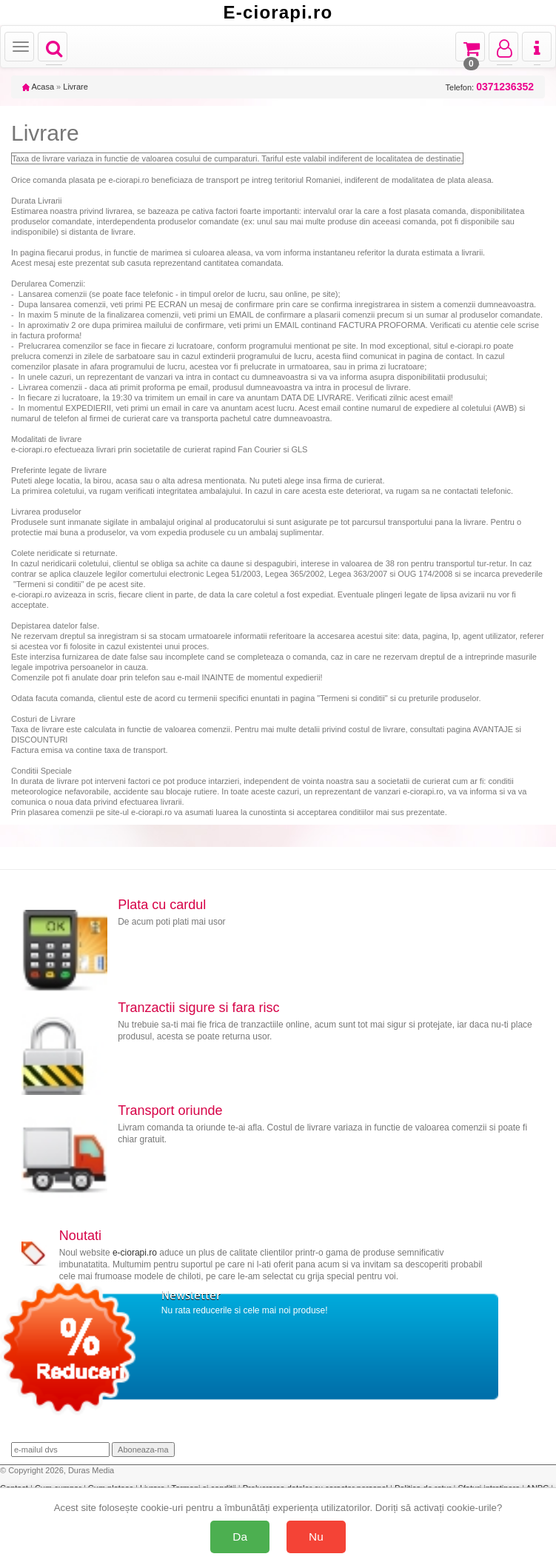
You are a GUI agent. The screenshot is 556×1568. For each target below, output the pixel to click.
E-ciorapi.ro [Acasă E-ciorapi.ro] (278, 12)
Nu (316, 1536)
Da (239, 1536)
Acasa (38, 86)
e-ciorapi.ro (135, 1252)
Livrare (75, 86)
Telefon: (490, 87)
